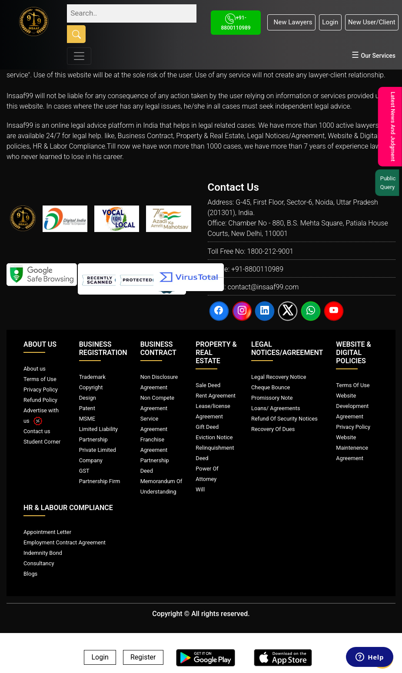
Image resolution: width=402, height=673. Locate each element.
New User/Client (371, 22)
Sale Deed (208, 385)
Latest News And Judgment (391, 127)
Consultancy (38, 563)
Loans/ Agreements (275, 408)
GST (84, 470)
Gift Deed (207, 427)
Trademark (92, 377)
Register (143, 657)
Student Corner (41, 441)
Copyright (91, 387)
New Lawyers (291, 22)
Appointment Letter (47, 532)
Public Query (389, 182)
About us (34, 368)
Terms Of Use (352, 385)
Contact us (36, 431)
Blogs (30, 573)
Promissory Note (272, 398)
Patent (87, 408)
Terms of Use (39, 379)
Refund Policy (40, 400)
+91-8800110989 (257, 269)
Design (87, 398)
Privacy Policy (40, 389)
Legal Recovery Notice (278, 377)
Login (330, 22)
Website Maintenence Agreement (352, 447)
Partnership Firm (99, 481)
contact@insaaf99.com (263, 287)
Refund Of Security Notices (284, 418)
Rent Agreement (216, 395)
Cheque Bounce (270, 387)
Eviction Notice (214, 437)
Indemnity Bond (42, 553)
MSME (87, 418)
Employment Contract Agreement (64, 542)
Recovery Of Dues (273, 429)
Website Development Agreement (352, 406)
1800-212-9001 (270, 251)
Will (200, 489)
